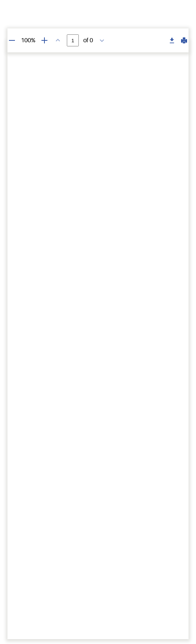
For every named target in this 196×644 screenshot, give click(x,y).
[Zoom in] (44, 40)
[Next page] (101, 40)
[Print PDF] (184, 40)
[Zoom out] (11, 40)
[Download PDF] (172, 40)
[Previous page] (57, 40)
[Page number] (73, 40)
